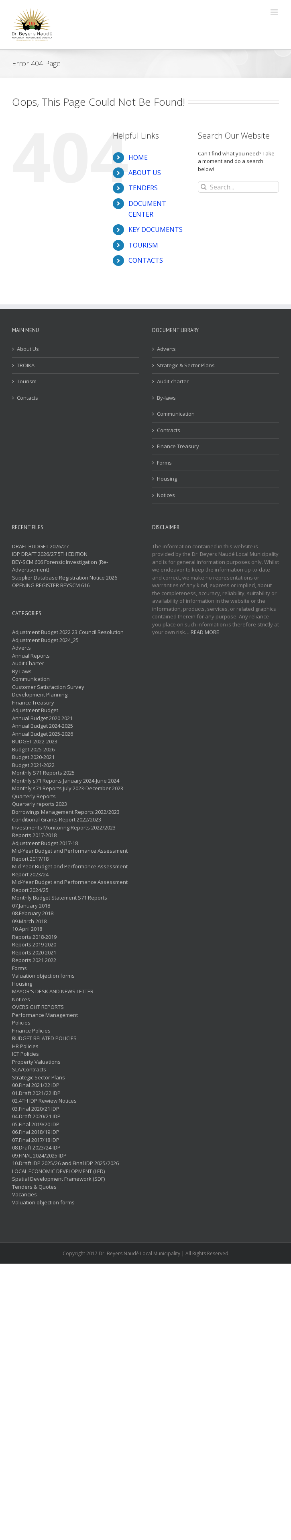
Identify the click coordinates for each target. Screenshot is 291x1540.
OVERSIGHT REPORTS (38, 1007)
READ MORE (205, 632)
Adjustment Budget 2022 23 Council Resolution (68, 632)
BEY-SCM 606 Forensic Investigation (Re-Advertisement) (60, 566)
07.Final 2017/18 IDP (35, 1139)
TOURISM (143, 245)
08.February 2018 (32, 913)
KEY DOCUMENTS (155, 229)
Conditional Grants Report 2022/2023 (56, 819)
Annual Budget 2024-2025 (42, 725)
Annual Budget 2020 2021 (42, 718)
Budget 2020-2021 (33, 757)
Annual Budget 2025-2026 (42, 733)
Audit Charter (28, 663)
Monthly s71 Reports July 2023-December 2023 (67, 788)
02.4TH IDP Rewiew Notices (44, 1100)
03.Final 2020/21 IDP (35, 1108)
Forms (164, 462)
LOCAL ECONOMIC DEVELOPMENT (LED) (58, 1171)
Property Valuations (36, 1061)
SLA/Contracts (29, 1069)
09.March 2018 (29, 921)
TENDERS (143, 187)
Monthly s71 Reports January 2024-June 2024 (65, 780)
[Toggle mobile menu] (275, 12)
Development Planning (39, 694)
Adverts (166, 348)
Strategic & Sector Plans (186, 365)
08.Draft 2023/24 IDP (36, 1147)
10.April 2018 (27, 928)
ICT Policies (25, 1053)
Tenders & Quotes (34, 1186)
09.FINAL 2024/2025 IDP (39, 1155)
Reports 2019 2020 (34, 944)
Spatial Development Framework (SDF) (58, 1178)
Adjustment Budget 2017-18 (45, 843)
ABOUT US (144, 172)
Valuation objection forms (43, 975)
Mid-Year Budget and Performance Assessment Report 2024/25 (70, 886)
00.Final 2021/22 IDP (35, 1085)
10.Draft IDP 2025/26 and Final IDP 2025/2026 (65, 1163)
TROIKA (26, 365)
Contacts (27, 397)
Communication (176, 413)
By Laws (22, 671)
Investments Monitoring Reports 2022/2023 (64, 827)
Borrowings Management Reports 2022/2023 (66, 811)
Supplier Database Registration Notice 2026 (64, 577)
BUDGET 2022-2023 (34, 741)
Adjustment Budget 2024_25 (45, 640)
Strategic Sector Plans (38, 1077)
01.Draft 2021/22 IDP (36, 1093)
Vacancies (24, 1194)
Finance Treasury (178, 446)
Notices (166, 495)
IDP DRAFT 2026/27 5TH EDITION (50, 554)
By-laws (166, 397)
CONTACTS (145, 260)
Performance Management (45, 1015)
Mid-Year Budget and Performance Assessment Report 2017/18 (70, 854)
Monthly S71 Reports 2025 (43, 772)
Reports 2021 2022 (34, 960)
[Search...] (238, 187)
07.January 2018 (31, 905)
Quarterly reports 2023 (39, 803)
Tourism (27, 381)
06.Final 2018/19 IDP (35, 1131)
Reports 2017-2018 (34, 835)
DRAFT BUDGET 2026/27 (40, 546)
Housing (167, 478)
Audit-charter (173, 381)
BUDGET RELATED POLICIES (44, 1038)
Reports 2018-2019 (34, 936)
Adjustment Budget (35, 710)
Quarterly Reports (34, 796)
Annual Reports (31, 655)
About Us (28, 348)
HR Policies (25, 1046)
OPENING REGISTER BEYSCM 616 (51, 585)
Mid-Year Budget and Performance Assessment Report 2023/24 (70, 870)
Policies (21, 1022)
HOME (138, 157)
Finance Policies (31, 1030)
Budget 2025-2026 (33, 749)
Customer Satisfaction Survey (48, 686)
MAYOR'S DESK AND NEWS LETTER (53, 991)
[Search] (204, 187)
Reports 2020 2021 (34, 952)
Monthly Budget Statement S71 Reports (59, 897)
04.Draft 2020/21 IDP (36, 1116)
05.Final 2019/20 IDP (35, 1124)
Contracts (168, 430)
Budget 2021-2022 (33, 765)
